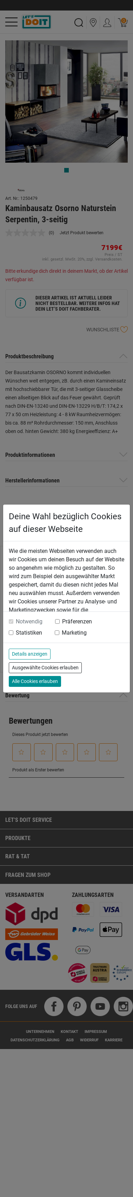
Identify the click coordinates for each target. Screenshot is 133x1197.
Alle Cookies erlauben (35, 681)
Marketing (74, 632)
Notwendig (29, 621)
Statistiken (29, 632)
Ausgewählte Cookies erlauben (45, 667)
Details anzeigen (29, 654)
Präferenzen (77, 621)
